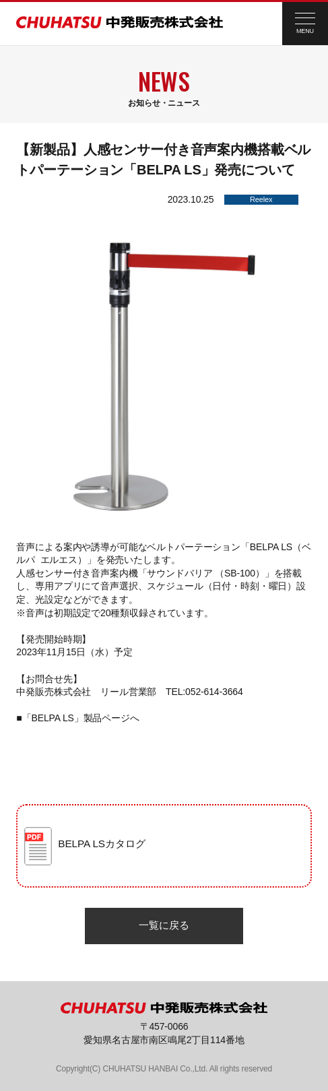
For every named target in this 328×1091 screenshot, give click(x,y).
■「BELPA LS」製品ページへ (77, 718)
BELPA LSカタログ (101, 843)
